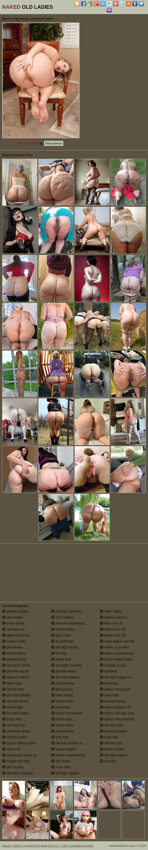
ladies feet (61, 659)
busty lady (12, 719)
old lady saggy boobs (118, 677)
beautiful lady (14, 659)
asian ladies (13, 623)
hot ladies (60, 707)
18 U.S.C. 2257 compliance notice (70, 845)
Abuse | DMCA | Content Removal (24, 845)
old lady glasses (65, 677)
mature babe (14, 641)
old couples (13, 767)
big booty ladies (16, 665)
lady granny (62, 689)
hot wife (108, 761)
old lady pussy (113, 665)
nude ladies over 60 (117, 641)
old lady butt (13, 725)
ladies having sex (115, 689)
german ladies (64, 671)
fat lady (59, 653)
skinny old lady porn (117, 713)
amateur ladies (15, 611)
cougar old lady (16, 761)
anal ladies (12, 617)
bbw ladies (12, 647)
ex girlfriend (62, 641)
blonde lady (13, 689)
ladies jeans (62, 725)
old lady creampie (17, 773)
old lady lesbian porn (69, 743)
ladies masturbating (68, 755)
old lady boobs (15, 701)
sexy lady (109, 695)
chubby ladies (14, 737)
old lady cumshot (66, 611)
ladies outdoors (113, 617)
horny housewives (67, 713)
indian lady (61, 719)
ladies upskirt (112, 749)
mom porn (61, 767)
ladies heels (62, 701)
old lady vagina (113, 755)
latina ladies (62, 731)
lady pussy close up (19, 755)
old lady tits (110, 743)
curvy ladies (62, 617)
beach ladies (14, 653)
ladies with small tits (117, 719)
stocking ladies (113, 731)
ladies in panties (114, 647)
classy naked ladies (19, 743)
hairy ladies (62, 695)
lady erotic (61, 635)
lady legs (60, 737)
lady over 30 (111, 623)
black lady (12, 683)
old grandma (62, 683)
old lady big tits (15, 671)
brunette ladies (15, 713)
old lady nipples (65, 773)
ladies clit (11, 749)
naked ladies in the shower (122, 707)
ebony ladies (63, 629)
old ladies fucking (66, 665)
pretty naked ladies (116, 659)
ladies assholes (16, 635)
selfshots (109, 683)
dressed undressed (68, 623)
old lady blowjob (16, 695)
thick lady (109, 737)
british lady (12, 707)
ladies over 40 (113, 629)
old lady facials (64, 647)
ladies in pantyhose (116, 653)
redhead (108, 671)
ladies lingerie (63, 749)
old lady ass (13, 629)
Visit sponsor (53, 143)
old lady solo (111, 725)
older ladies (111, 611)
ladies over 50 (113, 635)
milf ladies (61, 761)
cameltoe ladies (16, 731)
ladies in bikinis (16, 677)
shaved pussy (112, 701)
